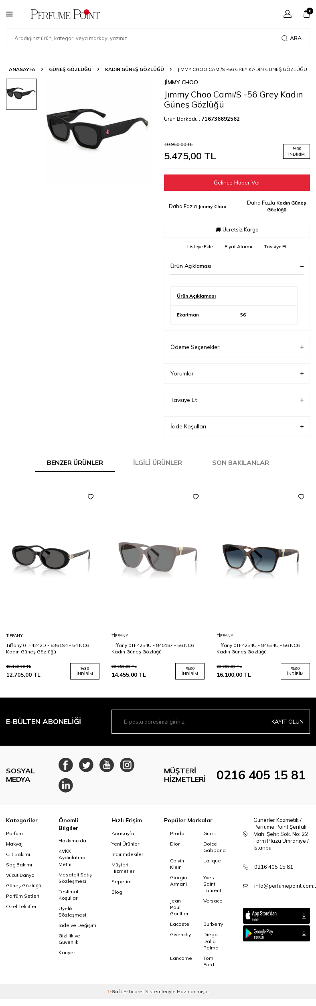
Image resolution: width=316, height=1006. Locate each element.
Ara (292, 38)
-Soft (115, 995)
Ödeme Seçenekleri (237, 347)
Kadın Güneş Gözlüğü (134, 69)
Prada (177, 837)
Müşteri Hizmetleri (123, 871)
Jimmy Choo (181, 82)
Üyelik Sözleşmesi (72, 915)
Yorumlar (237, 373)
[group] (99, 132)
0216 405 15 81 (261, 776)
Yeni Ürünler (125, 847)
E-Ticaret (134, 995)
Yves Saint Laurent (212, 887)
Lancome (181, 961)
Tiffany (14, 635)
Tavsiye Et (275, 247)
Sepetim (121, 885)
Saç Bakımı (19, 868)
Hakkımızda (72, 844)
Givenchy (180, 938)
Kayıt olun (287, 721)
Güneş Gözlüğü (70, 69)
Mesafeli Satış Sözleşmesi (75, 881)
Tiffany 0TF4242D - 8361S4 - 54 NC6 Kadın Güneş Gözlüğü (47, 648)
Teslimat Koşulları (69, 898)
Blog (116, 895)
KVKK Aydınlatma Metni (72, 861)
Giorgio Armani (178, 884)
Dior (175, 847)
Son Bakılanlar (240, 463)
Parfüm (14, 837)
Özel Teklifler (21, 910)
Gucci (209, 837)
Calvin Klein (177, 867)
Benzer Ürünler (75, 463)
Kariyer (67, 956)
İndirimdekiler (127, 857)
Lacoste (179, 928)
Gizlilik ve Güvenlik (69, 942)
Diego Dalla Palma (211, 944)
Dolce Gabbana (214, 850)
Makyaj (14, 847)
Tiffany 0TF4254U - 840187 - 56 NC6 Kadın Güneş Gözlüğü (152, 648)
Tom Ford (208, 964)
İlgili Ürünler (157, 463)
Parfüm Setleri (22, 899)
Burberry (213, 928)
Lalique (212, 864)
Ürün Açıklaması (237, 266)
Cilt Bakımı (18, 857)
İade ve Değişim (77, 928)
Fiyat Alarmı (238, 247)
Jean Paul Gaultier (179, 910)
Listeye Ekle (200, 247)
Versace (213, 904)
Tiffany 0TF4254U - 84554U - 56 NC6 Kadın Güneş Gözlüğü (258, 648)
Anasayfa (22, 69)
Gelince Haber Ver (237, 182)
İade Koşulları (237, 426)
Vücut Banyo (20, 878)
